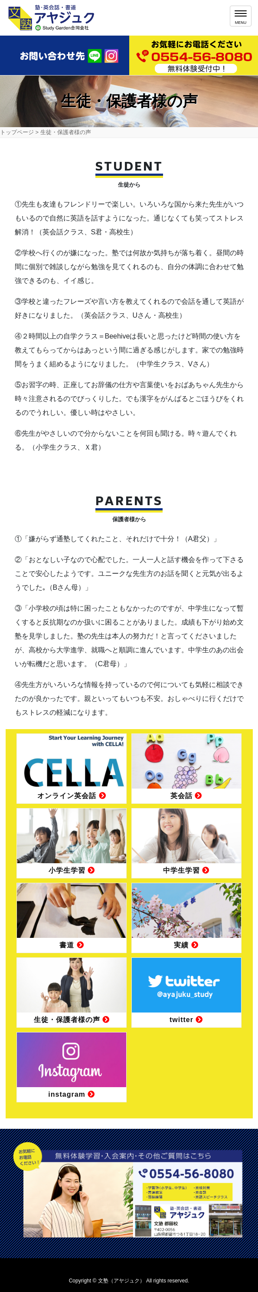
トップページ (17, 132)
